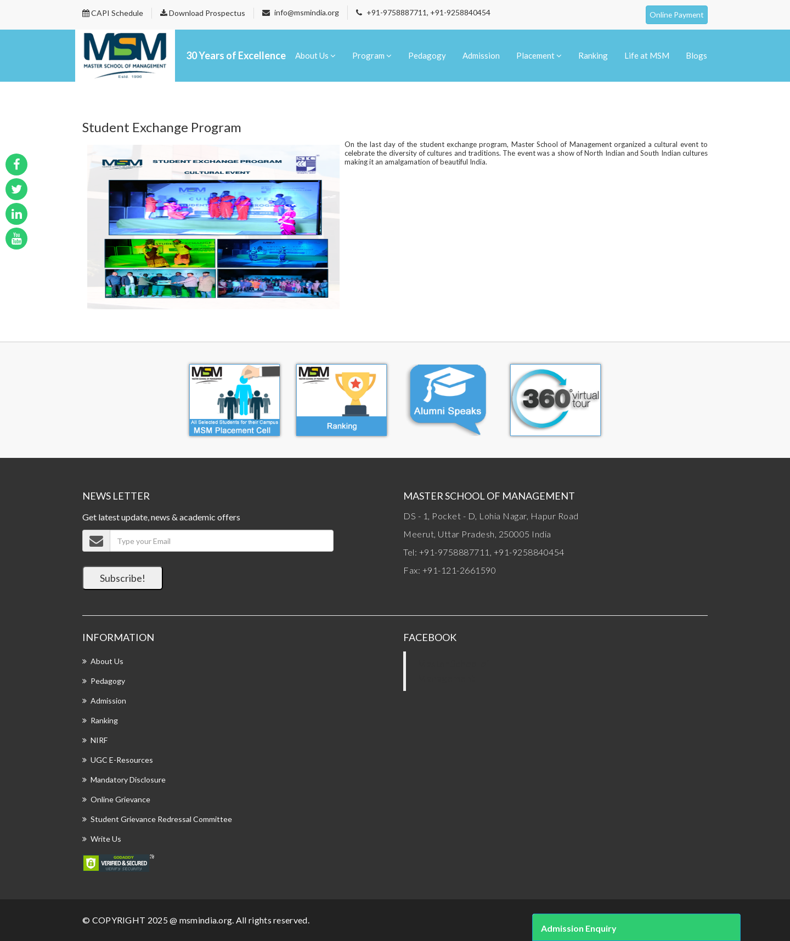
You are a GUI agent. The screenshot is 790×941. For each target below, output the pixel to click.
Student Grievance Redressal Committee (161, 819)
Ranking (593, 55)
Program (372, 55)
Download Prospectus (202, 13)
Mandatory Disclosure (128, 779)
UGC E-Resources (122, 759)
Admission (481, 55)
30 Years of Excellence (236, 55)
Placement (539, 55)
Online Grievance (120, 799)
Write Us (106, 838)
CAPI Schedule (112, 13)
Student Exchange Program (161, 127)
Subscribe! (122, 578)
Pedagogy (427, 55)
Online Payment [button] (676, 14)
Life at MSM (646, 55)
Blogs (696, 55)
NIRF (99, 740)
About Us (315, 55)
